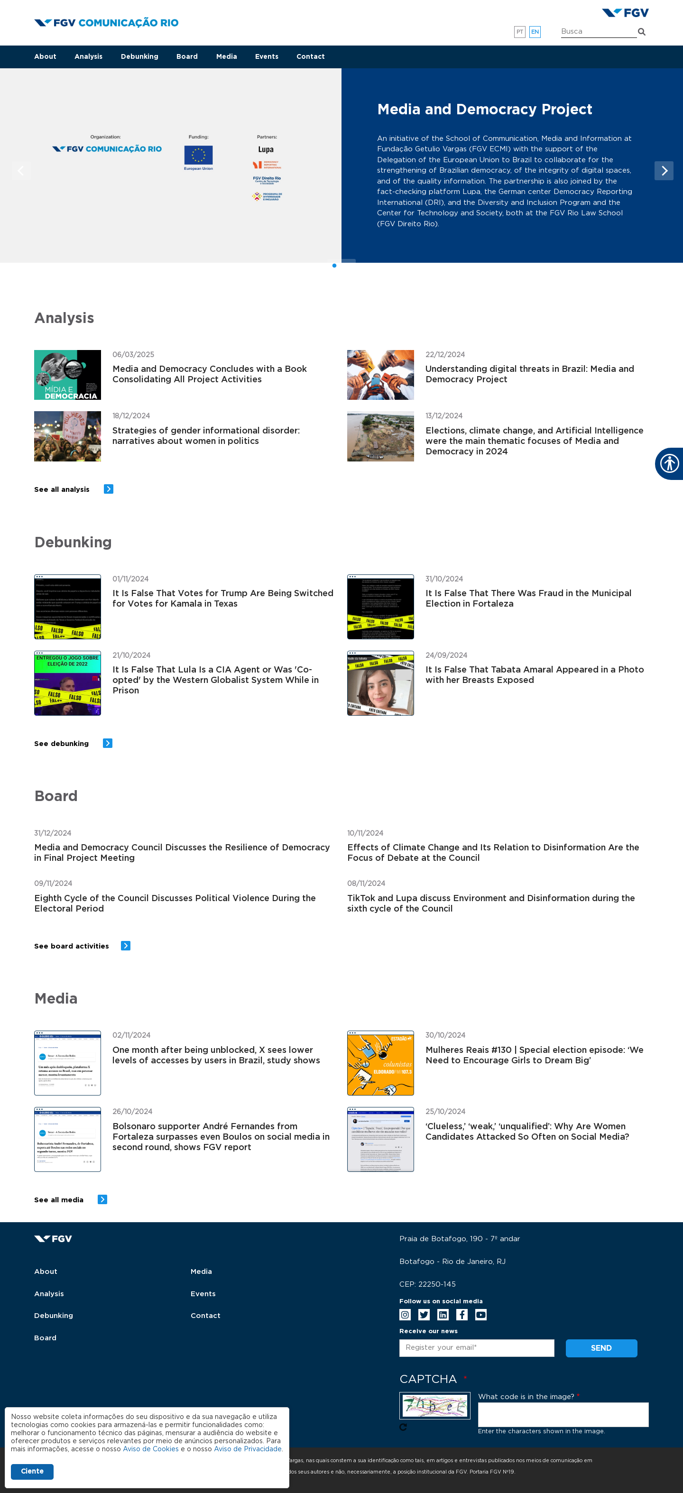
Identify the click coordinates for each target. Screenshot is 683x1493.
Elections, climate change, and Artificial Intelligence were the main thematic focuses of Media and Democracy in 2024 (534, 441)
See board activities (71, 946)
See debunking (62, 743)
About (45, 57)
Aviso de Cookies (151, 1449)
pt (520, 32)
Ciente (32, 1471)
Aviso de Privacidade (248, 1449)
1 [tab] (334, 266)
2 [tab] (349, 266)
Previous (21, 170)
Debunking (139, 57)
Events (266, 57)
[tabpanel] (341, 165)
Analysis (88, 57)
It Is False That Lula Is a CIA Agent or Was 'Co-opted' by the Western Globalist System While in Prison (215, 680)
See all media (60, 1200)
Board (187, 57)
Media (226, 57)
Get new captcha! (403, 1427)
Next (664, 170)
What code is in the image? (526, 1397)
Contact (310, 57)
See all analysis (63, 489)
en (535, 32)
